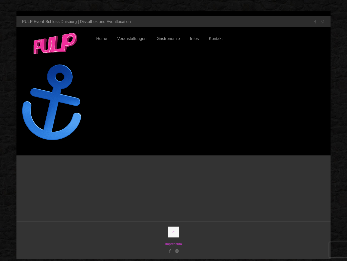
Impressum (173, 239)
